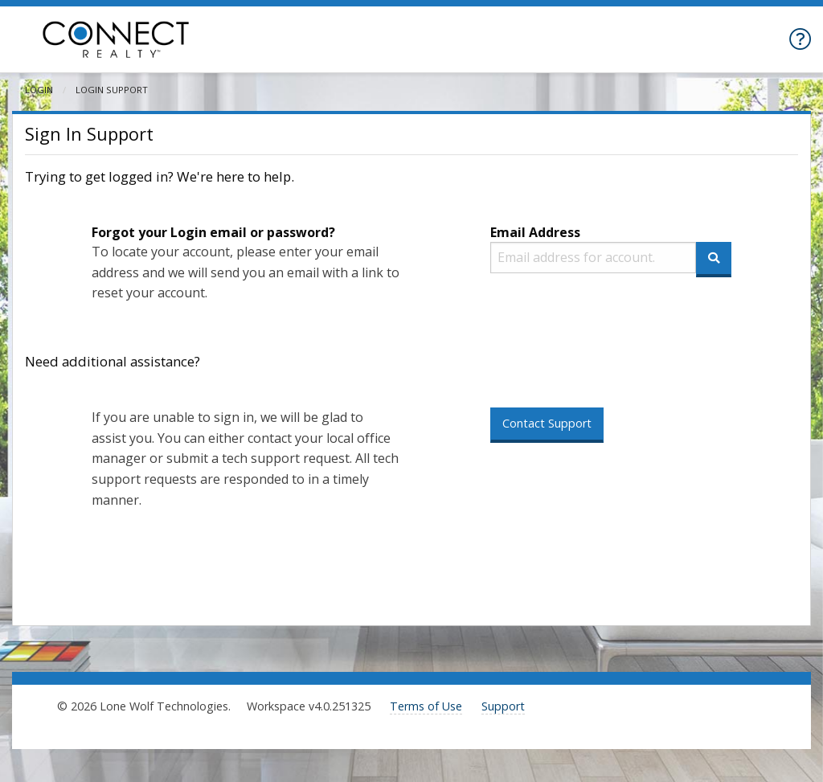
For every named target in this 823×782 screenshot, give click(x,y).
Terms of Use (426, 706)
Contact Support (547, 423)
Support (503, 706)
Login (39, 90)
